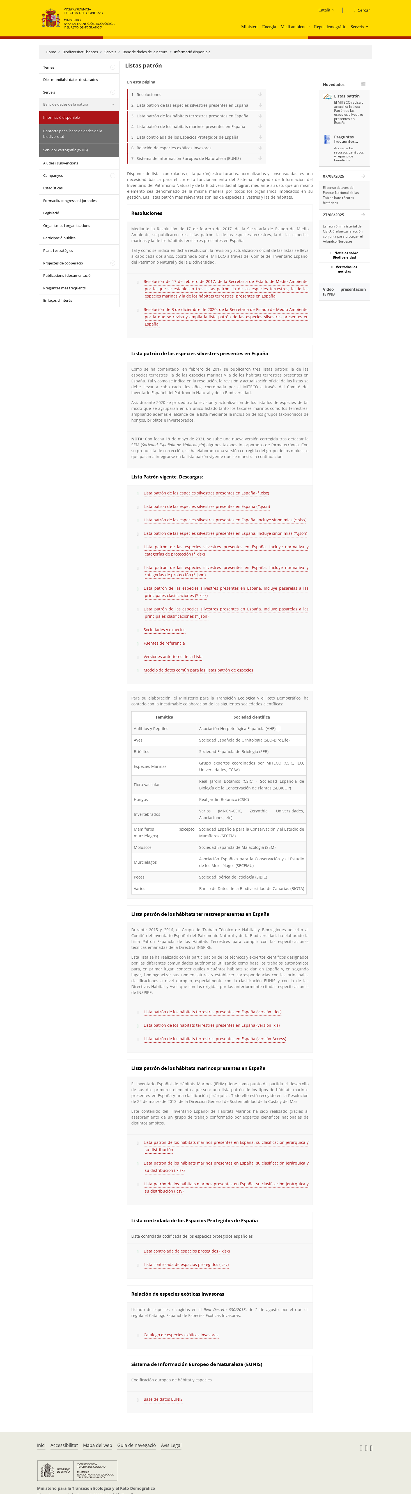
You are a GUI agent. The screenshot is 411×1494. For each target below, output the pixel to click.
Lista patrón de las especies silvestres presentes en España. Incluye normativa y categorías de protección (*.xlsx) (226, 550)
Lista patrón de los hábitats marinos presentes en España (191, 126)
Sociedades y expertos (164, 629)
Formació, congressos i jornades (70, 200)
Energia (269, 26)
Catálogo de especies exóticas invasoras (181, 1334)
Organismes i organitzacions (66, 225)
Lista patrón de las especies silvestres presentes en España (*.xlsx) (206, 493)
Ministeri (249, 26)
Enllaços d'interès (57, 300)
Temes (48, 67)
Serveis (357, 26)
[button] (309, 26)
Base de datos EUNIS (163, 1399)
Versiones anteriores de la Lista (173, 656)
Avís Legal (171, 1445)
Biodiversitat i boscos (80, 51)
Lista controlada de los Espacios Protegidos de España (187, 137)
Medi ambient (293, 26)
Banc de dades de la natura (145, 51)
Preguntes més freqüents (64, 288)
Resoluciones (149, 94)
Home (51, 51)
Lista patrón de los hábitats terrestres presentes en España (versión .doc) (212, 1011)
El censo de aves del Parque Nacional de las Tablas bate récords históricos (341, 195)
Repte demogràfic (330, 26)
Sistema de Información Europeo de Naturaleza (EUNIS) (189, 158)
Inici (41, 1445)
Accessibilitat (64, 1445)
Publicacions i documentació (67, 275)
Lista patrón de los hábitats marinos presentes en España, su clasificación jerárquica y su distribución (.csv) (226, 1187)
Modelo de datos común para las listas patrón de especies (198, 670)
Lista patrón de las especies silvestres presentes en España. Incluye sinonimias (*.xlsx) (225, 519)
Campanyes (53, 175)
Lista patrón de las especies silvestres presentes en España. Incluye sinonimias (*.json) (225, 533)
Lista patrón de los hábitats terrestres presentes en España (192, 116)
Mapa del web (97, 1445)
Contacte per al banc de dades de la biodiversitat (72, 133)
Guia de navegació (136, 1445)
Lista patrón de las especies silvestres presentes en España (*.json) (207, 506)
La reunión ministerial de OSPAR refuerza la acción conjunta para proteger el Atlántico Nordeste (343, 234)
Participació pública (59, 237)
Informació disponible (192, 51)
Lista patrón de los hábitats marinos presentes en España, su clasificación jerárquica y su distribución (226, 1146)
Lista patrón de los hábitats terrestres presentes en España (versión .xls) (212, 1025)
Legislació (51, 212)
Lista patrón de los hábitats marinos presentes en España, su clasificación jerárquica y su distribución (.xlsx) (226, 1166)
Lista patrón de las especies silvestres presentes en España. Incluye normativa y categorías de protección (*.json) (226, 571)
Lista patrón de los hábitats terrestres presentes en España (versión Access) (215, 1038)
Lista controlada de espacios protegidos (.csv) (186, 1264)
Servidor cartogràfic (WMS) (65, 149)
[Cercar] (359, 10)
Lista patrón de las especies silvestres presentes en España (192, 105)
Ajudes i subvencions (60, 163)
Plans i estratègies (58, 250)
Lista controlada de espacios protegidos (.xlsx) (187, 1251)
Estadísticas (53, 187)
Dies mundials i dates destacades (70, 79)
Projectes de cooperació (63, 263)
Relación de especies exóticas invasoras (174, 147)
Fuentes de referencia (164, 643)
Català (324, 10)
